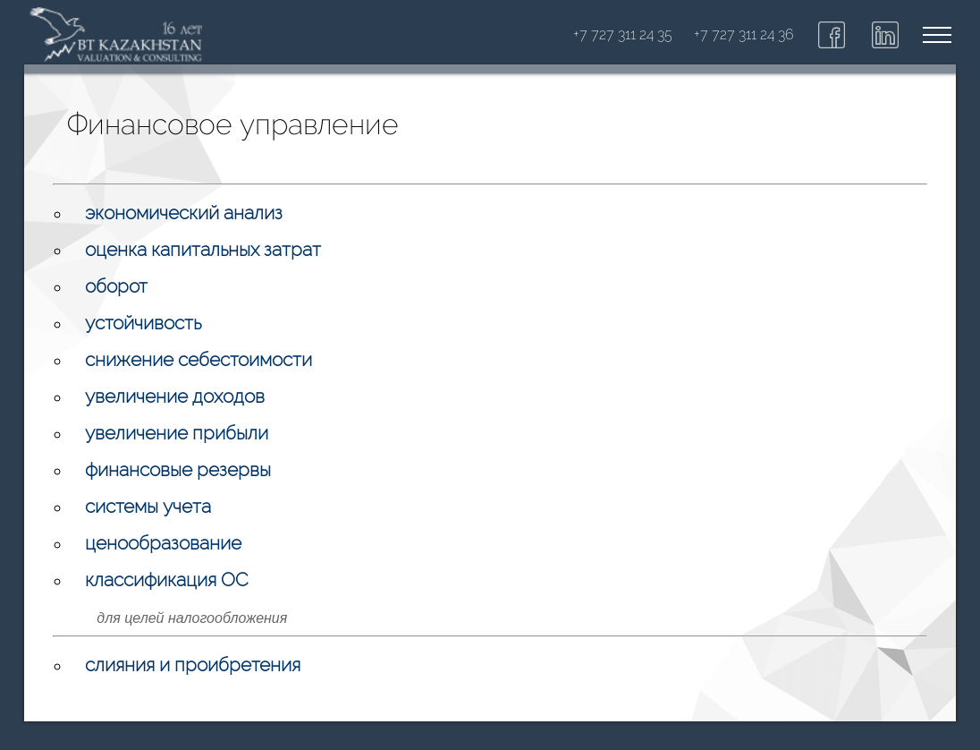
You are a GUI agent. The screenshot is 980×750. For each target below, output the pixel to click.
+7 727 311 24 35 (622, 34)
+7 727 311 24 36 (744, 34)
